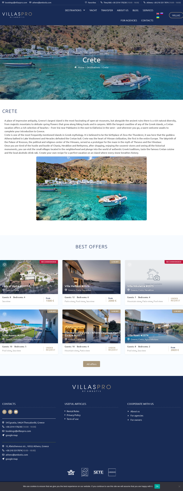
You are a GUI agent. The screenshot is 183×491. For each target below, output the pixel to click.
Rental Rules (73, 411)
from (48, 298)
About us (122, 10)
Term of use (72, 418)
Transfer (107, 10)
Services (148, 10)
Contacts (147, 20)
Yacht (93, 10)
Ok (157, 486)
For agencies (129, 20)
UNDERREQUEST (175, 299)
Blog (136, 10)
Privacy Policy (73, 415)
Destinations (75, 10)
